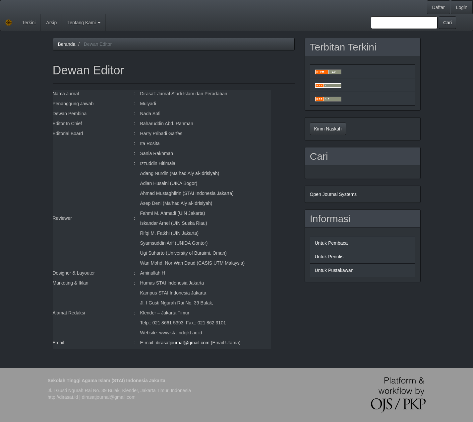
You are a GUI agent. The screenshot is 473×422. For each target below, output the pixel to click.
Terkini (28, 22)
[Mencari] (404, 22)
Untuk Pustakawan (334, 270)
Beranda (67, 44)
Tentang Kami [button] (83, 22)
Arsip (51, 22)
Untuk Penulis (329, 256)
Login (461, 7)
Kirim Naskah (328, 128)
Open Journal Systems (333, 194)
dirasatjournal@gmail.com (182, 342)
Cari (447, 22)
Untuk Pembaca (331, 243)
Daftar (438, 7)
